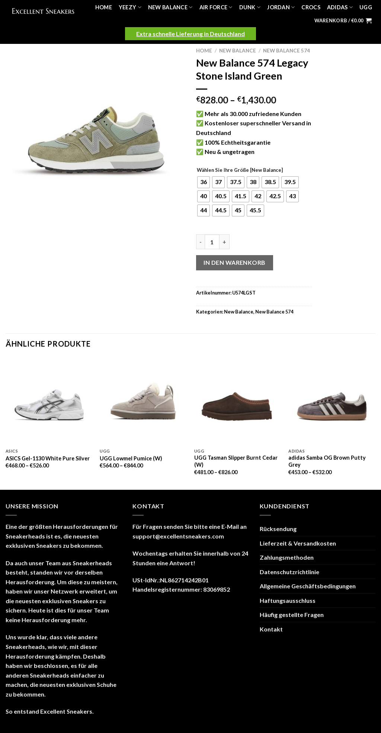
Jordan (281, 7)
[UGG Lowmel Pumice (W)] (143, 400)
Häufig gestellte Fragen (292, 614)
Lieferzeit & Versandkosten (298, 543)
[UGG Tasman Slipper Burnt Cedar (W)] (237, 400)
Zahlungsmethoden (287, 557)
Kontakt (271, 629)
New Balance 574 (286, 51)
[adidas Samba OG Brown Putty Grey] (331, 400)
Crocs (310, 7)
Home (103, 7)
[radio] (203, 182)
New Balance (170, 7)
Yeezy (130, 7)
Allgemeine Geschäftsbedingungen (308, 585)
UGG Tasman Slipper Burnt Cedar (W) (236, 461)
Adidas (340, 7)
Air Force (216, 7)
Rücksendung (278, 528)
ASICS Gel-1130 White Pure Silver (48, 458)
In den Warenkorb (235, 262)
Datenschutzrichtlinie (289, 571)
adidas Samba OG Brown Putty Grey (327, 461)
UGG (365, 7)
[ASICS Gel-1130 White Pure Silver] (49, 400)
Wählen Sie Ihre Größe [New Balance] (240, 170)
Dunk (250, 7)
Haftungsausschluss (288, 600)
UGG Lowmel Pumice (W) (131, 458)
